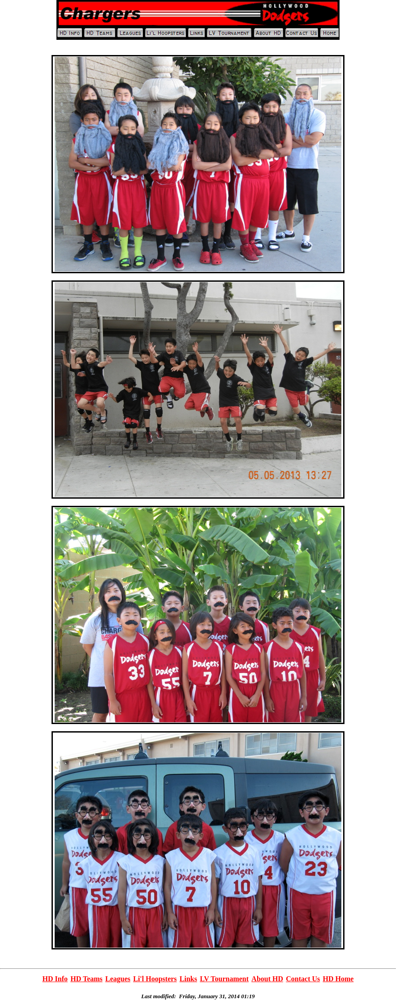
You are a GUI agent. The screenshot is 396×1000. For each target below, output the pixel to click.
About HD (267, 979)
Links (188, 979)
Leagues (117, 979)
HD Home (338, 979)
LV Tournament (224, 979)
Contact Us (303, 979)
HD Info (55, 979)
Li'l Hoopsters (154, 979)
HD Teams (86, 979)
